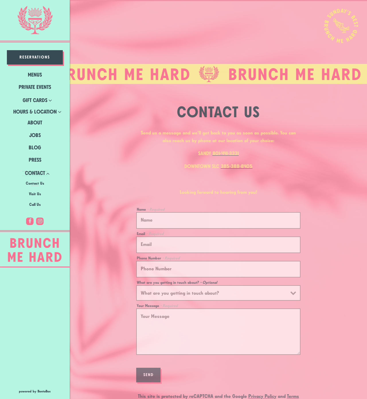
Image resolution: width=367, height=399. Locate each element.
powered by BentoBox (44, 391)
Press (35, 160)
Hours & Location (35, 112)
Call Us (35, 205)
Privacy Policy (262, 390)
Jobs (35, 135)
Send (148, 369)
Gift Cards (35, 100)
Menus (35, 75)
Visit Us (35, 194)
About (35, 123)
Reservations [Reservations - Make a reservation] (34, 57)
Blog (35, 147)
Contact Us (35, 183)
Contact (35, 173)
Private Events (35, 87)
